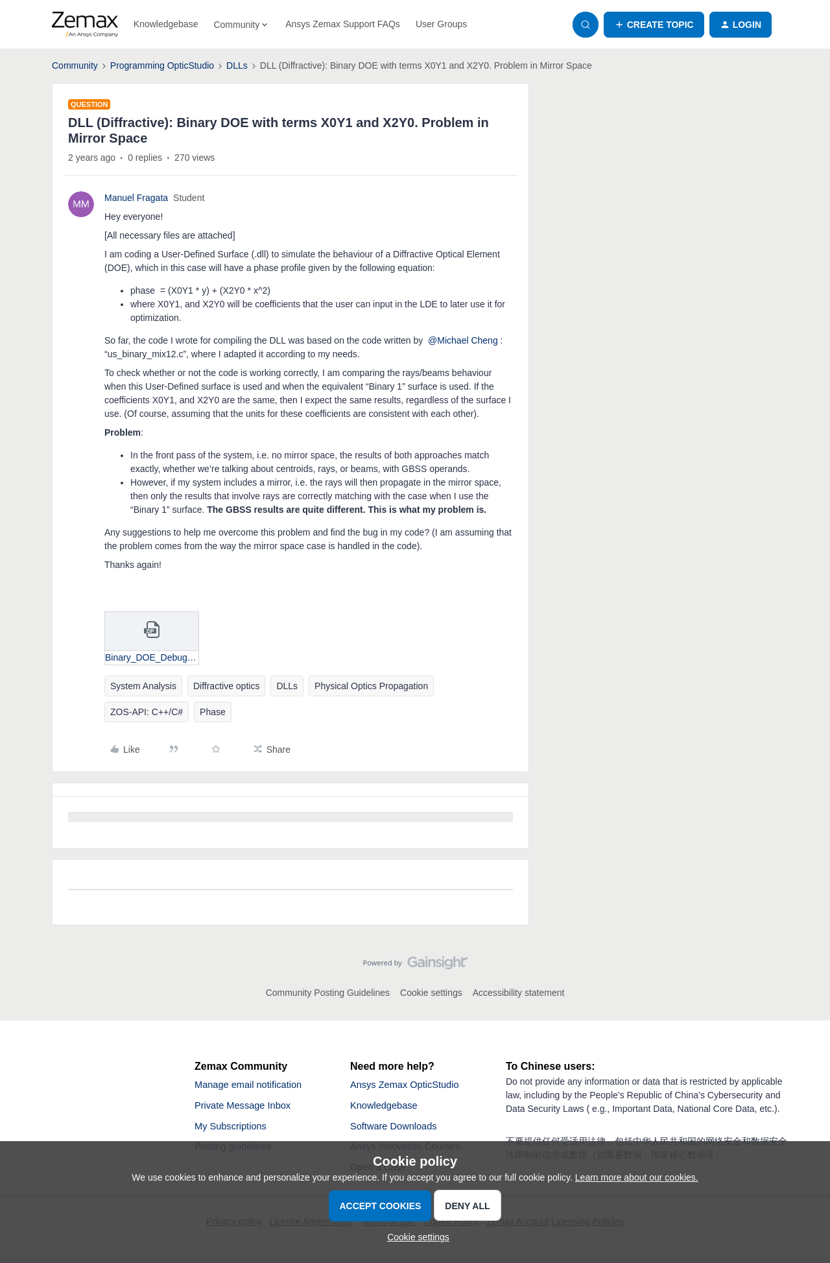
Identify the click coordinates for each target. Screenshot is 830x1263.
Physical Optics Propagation (371, 686)
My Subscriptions (234, 1129)
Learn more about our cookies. (636, 1177)
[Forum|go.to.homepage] (85, 25)
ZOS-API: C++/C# (146, 712)
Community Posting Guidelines (328, 992)
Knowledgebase (166, 24)
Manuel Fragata (136, 198)
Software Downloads (397, 1129)
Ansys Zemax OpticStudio (409, 1085)
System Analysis (143, 686)
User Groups (441, 24)
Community (75, 65)
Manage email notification (253, 1085)
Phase (213, 712)
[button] (654, 25)
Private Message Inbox (247, 1107)
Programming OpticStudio (162, 65)
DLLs (237, 65)
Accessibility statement (519, 992)
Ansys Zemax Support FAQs (342, 24)
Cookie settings (431, 992)
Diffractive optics (226, 686)
